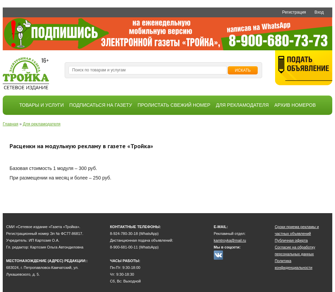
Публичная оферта (291, 240)
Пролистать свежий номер (174, 105)
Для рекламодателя (242, 105)
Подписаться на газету (100, 105)
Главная (10, 124)
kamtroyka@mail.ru (230, 240)
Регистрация (294, 12)
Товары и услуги (41, 105)
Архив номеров (295, 105)
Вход (319, 12)
